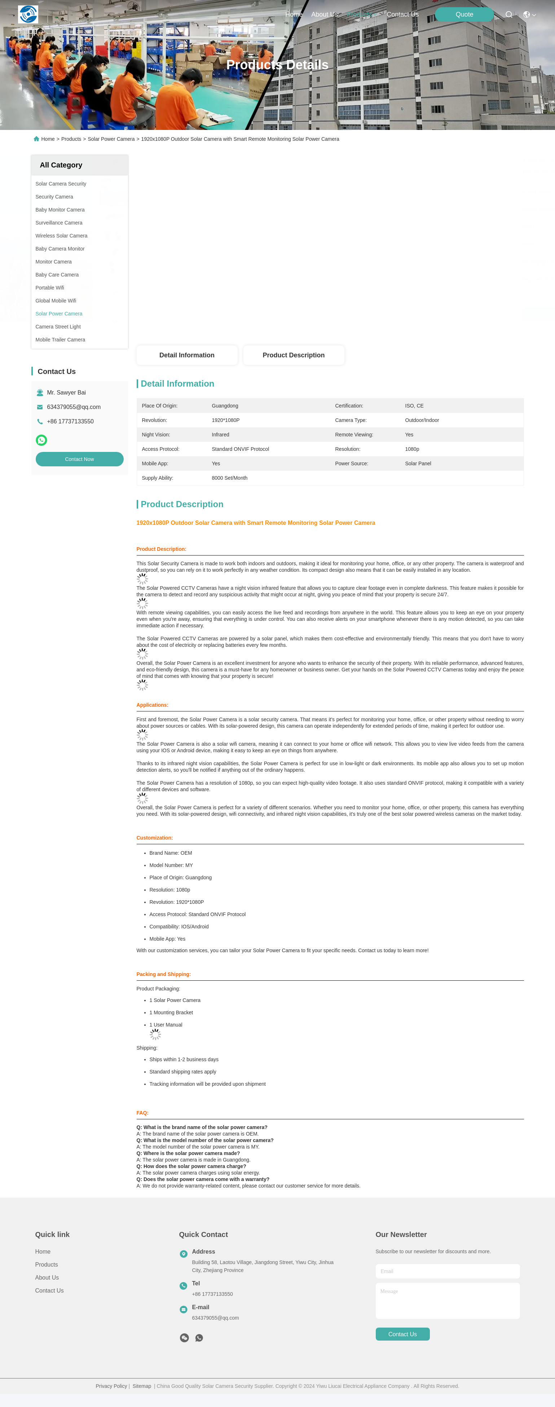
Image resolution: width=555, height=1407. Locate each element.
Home (294, 14)
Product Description (294, 355)
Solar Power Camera (111, 139)
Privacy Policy (111, 1386)
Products (71, 139)
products (362, 14)
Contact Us (49, 1291)
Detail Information (187, 355)
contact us (403, 14)
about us (324, 14)
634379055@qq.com (74, 407)
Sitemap (142, 1386)
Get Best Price (393, 314)
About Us (47, 1278)
